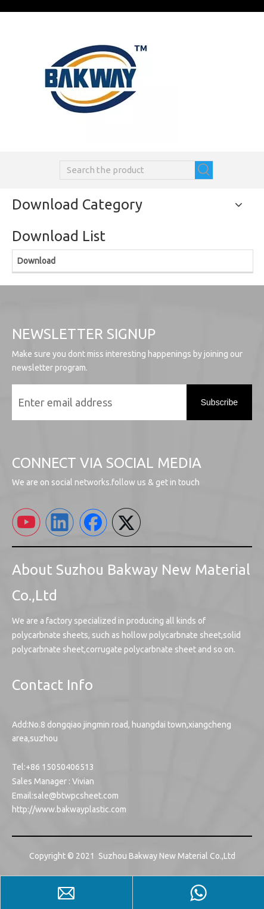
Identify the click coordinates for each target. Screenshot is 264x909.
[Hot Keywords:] (204, 170)
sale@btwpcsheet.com (76, 795)
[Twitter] (126, 522)
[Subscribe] (219, 402)
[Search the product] (127, 170)
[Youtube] (26, 522)
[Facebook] (93, 522)
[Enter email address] (96, 402)
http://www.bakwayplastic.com (69, 809)
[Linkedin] (59, 522)
